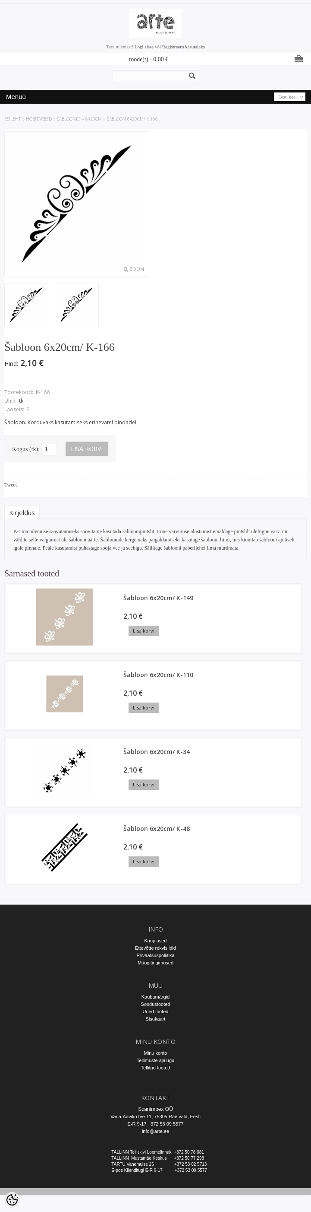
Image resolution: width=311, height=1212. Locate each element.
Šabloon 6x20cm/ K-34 (156, 752)
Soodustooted (155, 1004)
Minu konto (155, 1053)
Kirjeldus (22, 512)
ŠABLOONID (68, 119)
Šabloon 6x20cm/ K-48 (156, 828)
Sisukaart (156, 1018)
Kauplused (156, 940)
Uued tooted (156, 1011)
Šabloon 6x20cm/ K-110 (158, 675)
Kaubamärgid (155, 996)
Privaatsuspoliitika (155, 955)
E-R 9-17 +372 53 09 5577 (156, 1123)
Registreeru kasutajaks (183, 46)
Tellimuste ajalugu (155, 1060)
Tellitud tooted (155, 1067)
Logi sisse (144, 46)
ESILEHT (12, 119)
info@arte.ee (155, 1131)
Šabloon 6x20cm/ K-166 (132, 119)
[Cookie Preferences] (12, 1200)
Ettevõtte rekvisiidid (155, 948)
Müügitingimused (155, 962)
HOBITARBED (39, 119)
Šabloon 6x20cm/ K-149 (158, 598)
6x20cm (93, 119)
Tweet (10, 485)
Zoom (136, 269)
